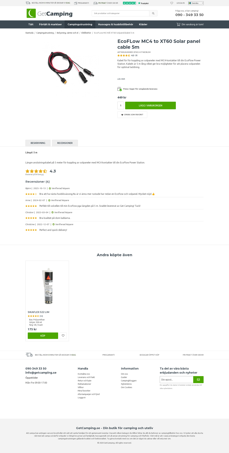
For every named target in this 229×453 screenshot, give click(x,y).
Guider (124, 377)
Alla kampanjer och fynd (89, 394)
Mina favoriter (84, 391)
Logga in (181, 3)
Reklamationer (84, 384)
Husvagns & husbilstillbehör (115, 24)
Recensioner (65, 143)
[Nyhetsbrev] (198, 379)
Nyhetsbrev (126, 384)
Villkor (81, 387)
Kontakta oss (84, 374)
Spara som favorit (132, 115)
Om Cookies (126, 387)
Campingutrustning (80, 24)
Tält (30, 24)
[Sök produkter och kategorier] (120, 13)
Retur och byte (84, 380)
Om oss (124, 374)
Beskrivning (38, 143)
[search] (153, 13)
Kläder (143, 24)
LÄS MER (121, 79)
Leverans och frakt (86, 377)
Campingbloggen (129, 380)
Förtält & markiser (50, 24)
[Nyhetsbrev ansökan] (176, 379)
